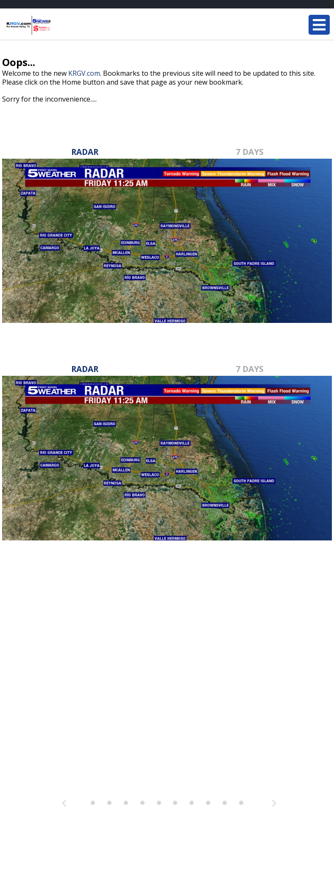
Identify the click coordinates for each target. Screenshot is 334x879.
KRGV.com (84, 73)
